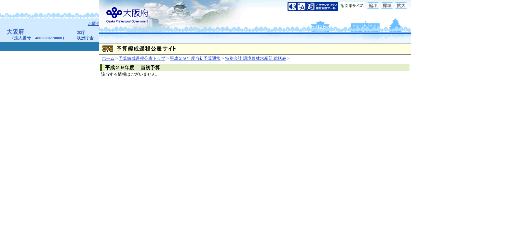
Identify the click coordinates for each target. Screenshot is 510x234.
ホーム (108, 58)
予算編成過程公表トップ (142, 58)
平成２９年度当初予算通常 (195, 58)
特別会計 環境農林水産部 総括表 (255, 58)
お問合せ (97, 23)
